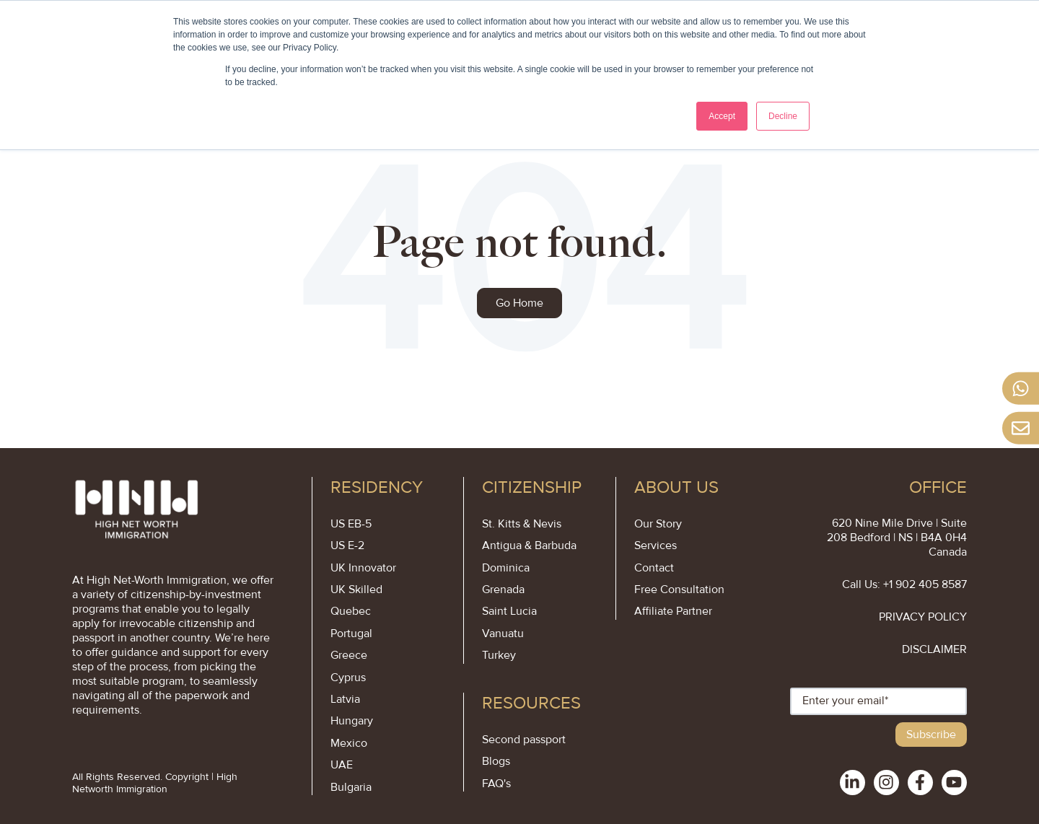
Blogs (496, 761)
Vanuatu (503, 633)
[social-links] (852, 782)
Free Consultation (679, 589)
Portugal (351, 633)
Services (655, 545)
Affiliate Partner (673, 611)
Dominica (506, 568)
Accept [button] (722, 116)
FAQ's (496, 783)
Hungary (351, 721)
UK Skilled (356, 589)
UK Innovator (363, 568)
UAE (341, 765)
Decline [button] (782, 116)
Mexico (348, 743)
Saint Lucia (509, 611)
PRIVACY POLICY (923, 617)
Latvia (345, 699)
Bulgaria (351, 787)
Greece (348, 655)
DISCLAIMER (934, 649)
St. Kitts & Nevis (521, 524)
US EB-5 (351, 524)
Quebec (350, 611)
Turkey (499, 655)
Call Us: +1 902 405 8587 (904, 584)
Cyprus (348, 677)
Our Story (658, 524)
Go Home (519, 303)
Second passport (524, 739)
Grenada (503, 589)
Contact (654, 568)
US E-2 (347, 545)
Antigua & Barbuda (529, 545)
